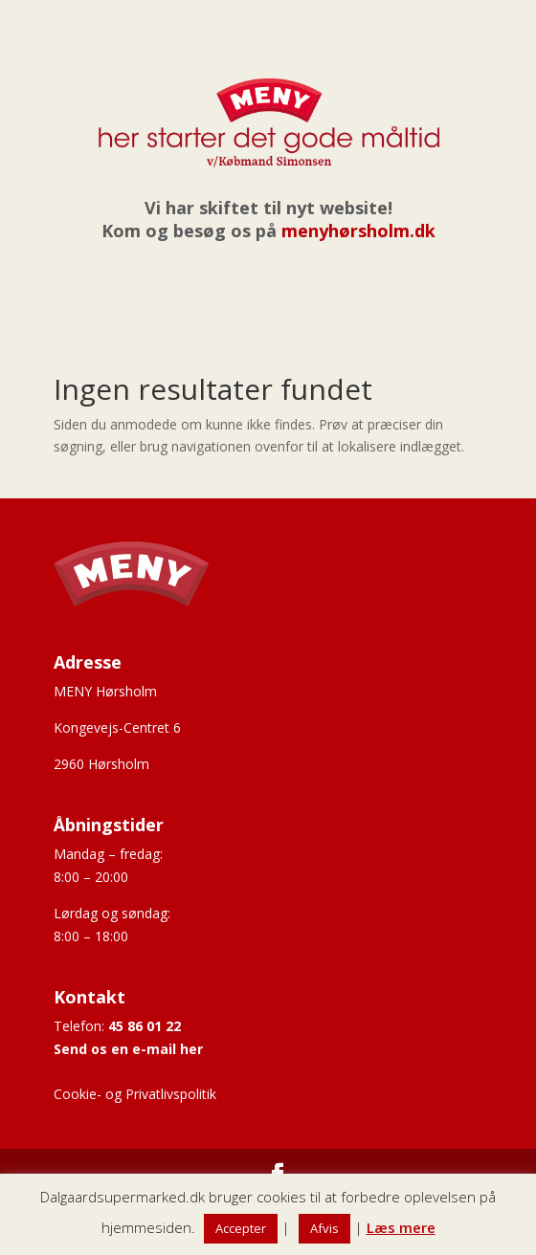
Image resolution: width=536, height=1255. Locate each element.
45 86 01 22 (144, 1026)
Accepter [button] (240, 1228)
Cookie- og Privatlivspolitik (135, 1094)
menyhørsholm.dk (358, 230)
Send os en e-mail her (128, 1049)
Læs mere (401, 1227)
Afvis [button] (324, 1228)
